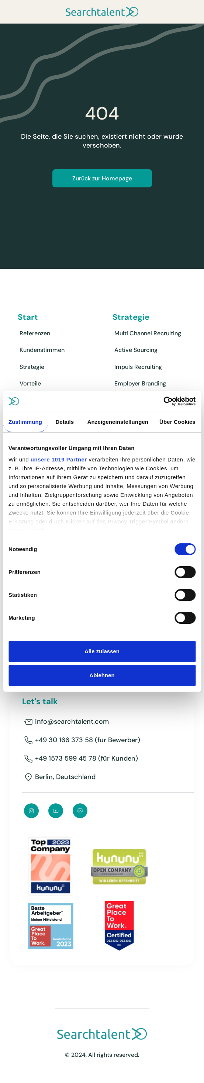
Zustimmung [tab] (25, 422)
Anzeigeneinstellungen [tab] (117, 422)
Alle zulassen (102, 651)
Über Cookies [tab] (177, 422)
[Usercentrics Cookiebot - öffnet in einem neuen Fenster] (163, 401)
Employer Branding (140, 383)
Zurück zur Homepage (102, 178)
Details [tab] (64, 422)
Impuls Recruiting (138, 367)
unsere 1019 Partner (59, 459)
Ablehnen (101, 675)
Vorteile (30, 383)
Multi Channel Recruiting (147, 333)
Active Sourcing (136, 350)
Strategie (32, 367)
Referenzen (35, 333)
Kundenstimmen (42, 350)
